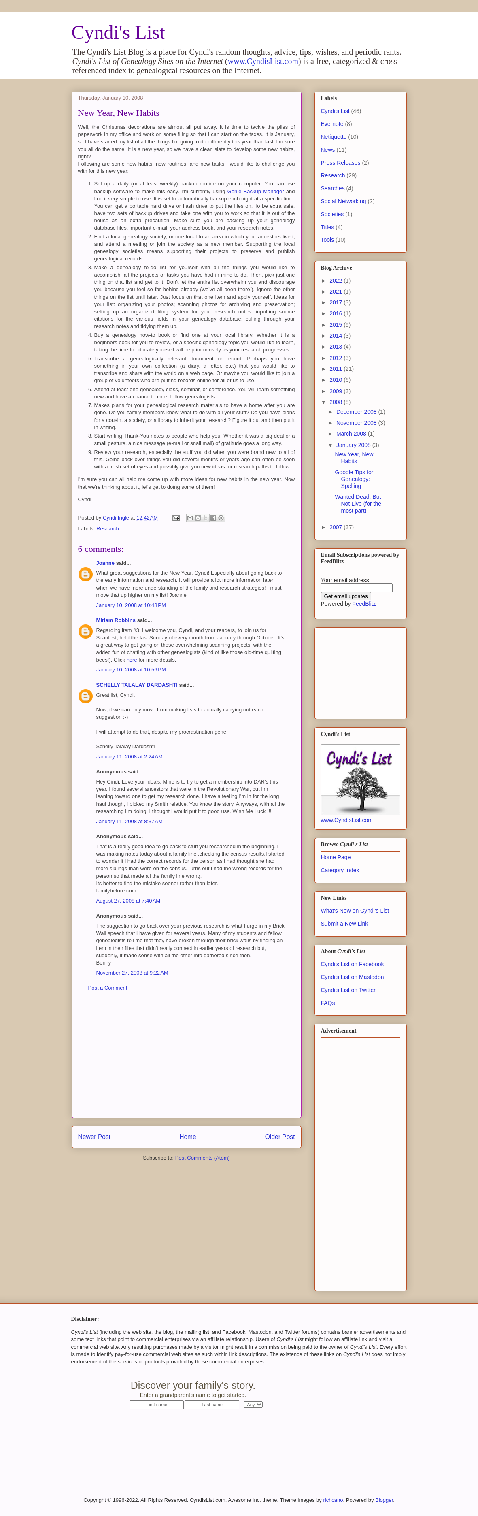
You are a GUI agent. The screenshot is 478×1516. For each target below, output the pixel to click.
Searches (333, 188)
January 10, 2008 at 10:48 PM (131, 605)
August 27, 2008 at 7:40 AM (128, 901)
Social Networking (343, 201)
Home (187, 1136)
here (132, 660)
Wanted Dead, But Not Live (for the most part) (358, 504)
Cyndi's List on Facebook (352, 964)
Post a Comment (107, 988)
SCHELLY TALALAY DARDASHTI (137, 685)
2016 (336, 313)
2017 (336, 302)
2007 (336, 527)
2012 (336, 358)
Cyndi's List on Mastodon (352, 977)
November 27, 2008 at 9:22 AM (132, 973)
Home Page (336, 857)
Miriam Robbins (116, 620)
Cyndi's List (118, 32)
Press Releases (341, 163)
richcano (333, 1500)
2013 (336, 346)
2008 (336, 402)
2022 (336, 280)
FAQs (328, 1003)
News (328, 150)
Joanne (105, 563)
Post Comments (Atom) (202, 1158)
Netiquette (334, 137)
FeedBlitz (364, 603)
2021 (336, 291)
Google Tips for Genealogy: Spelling (354, 479)
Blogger (384, 1500)
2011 (336, 369)
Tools (327, 239)
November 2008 (357, 422)
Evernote (332, 124)
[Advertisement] (186, 1060)
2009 (336, 391)
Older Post (280, 1136)
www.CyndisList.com (263, 61)
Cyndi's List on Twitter (348, 990)
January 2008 (354, 445)
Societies (332, 214)
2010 (336, 380)
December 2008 (357, 412)
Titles (327, 227)
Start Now (334, 1390)
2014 (336, 335)
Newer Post (94, 1136)
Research (107, 529)
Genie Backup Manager (255, 191)
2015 (336, 325)
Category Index (340, 870)
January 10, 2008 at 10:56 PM (131, 669)
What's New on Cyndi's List (355, 910)
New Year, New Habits (354, 457)
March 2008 (352, 433)
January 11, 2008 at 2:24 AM (129, 757)
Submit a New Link (344, 923)
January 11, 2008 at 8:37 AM (129, 821)
